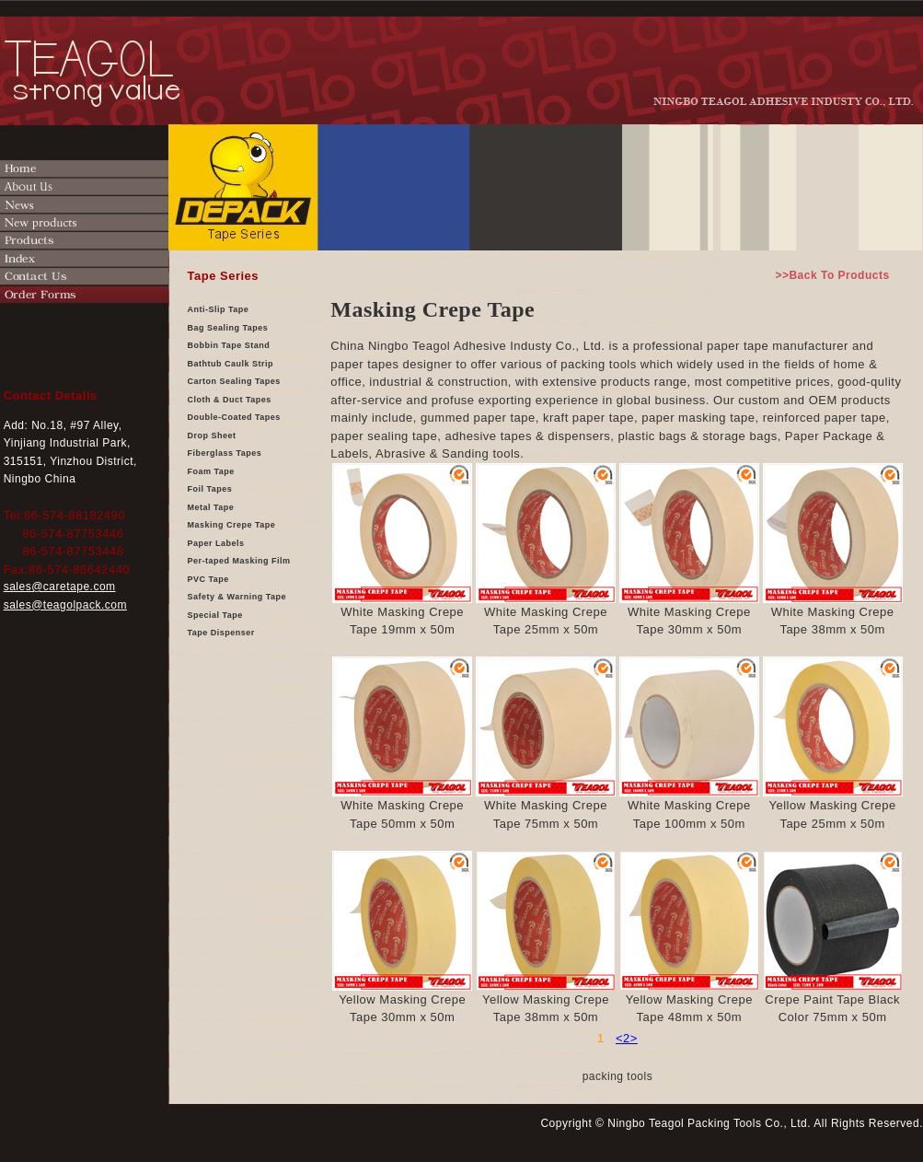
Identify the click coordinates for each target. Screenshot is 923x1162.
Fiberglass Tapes (225, 453)
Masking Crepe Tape (232, 524)
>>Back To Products (832, 275)
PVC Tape (208, 579)
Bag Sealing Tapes (228, 327)
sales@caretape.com (60, 586)
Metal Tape (211, 507)
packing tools (618, 1076)
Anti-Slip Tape (218, 309)
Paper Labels (216, 543)
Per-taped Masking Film (239, 560)
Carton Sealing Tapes (234, 381)
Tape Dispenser (221, 632)
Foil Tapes (210, 489)
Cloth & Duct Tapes (229, 399)
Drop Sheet (212, 435)
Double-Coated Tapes (234, 417)
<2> (627, 1038)
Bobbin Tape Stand (229, 345)
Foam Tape (211, 471)
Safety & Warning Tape (237, 596)
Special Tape (215, 615)
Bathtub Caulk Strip (231, 363)
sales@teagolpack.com (65, 604)
